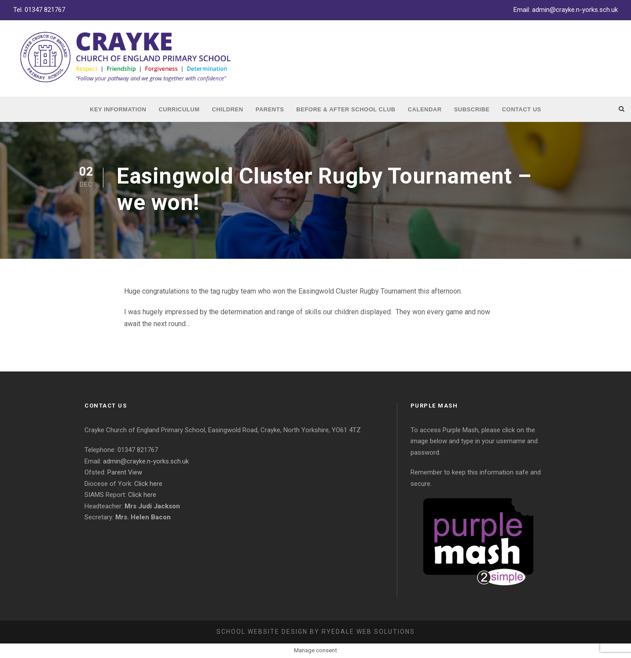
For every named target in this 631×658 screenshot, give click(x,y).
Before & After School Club (345, 109)
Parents (270, 109)
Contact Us (521, 109)
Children (227, 109)
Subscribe (472, 109)
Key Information (118, 109)
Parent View (124, 472)
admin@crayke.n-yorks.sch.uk (575, 10)
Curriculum (178, 109)
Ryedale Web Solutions (368, 631)
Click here (148, 484)
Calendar (425, 109)
